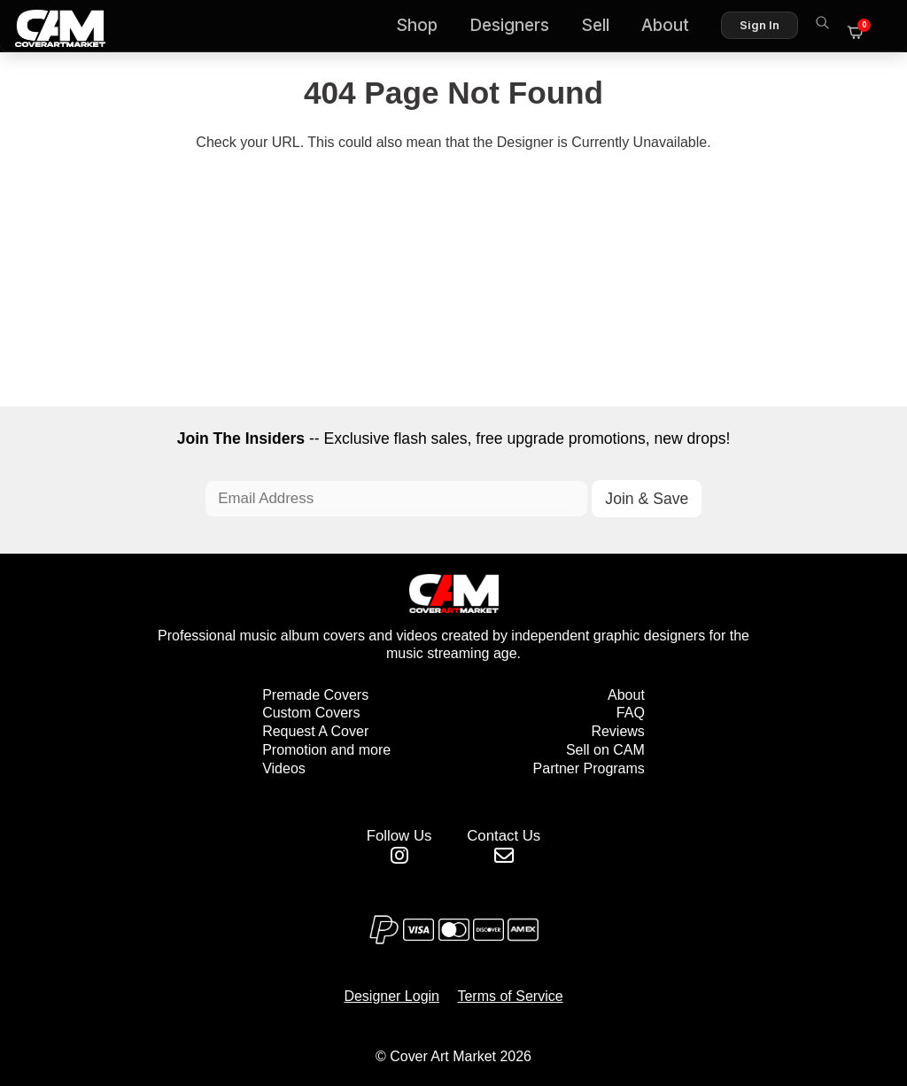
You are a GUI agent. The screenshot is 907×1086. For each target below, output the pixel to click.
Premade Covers (315, 698)
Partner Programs (589, 772)
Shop (425, 27)
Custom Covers (311, 716)
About (673, 27)
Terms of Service (509, 995)
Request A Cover (315, 734)
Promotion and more (326, 753)
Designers (517, 27)
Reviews (617, 734)
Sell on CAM (605, 753)
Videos (284, 772)
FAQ (630, 716)
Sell (603, 27)
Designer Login (391, 995)
